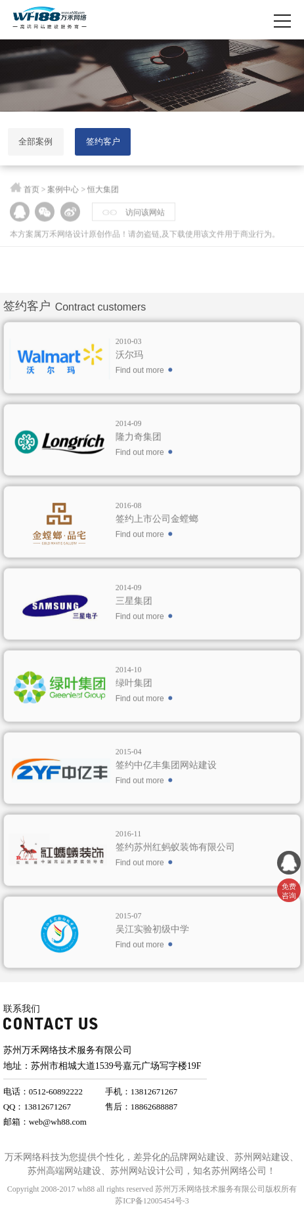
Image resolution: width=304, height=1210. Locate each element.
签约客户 (103, 141)
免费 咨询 (289, 890)
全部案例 (35, 141)
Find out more (140, 389)
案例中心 (63, 191)
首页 (31, 191)
